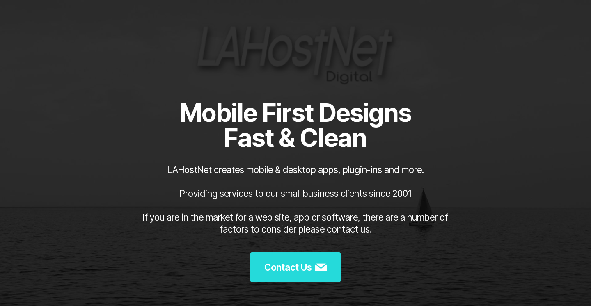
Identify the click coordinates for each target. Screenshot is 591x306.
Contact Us (295, 267)
